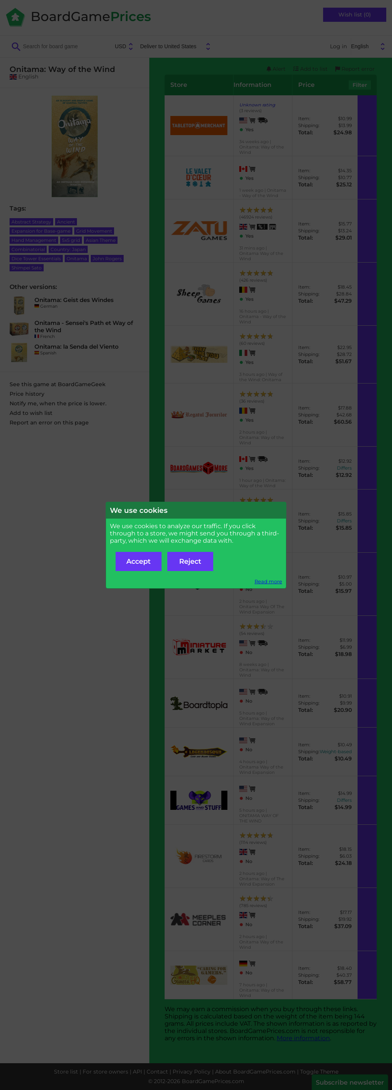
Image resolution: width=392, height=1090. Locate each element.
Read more (268, 581)
